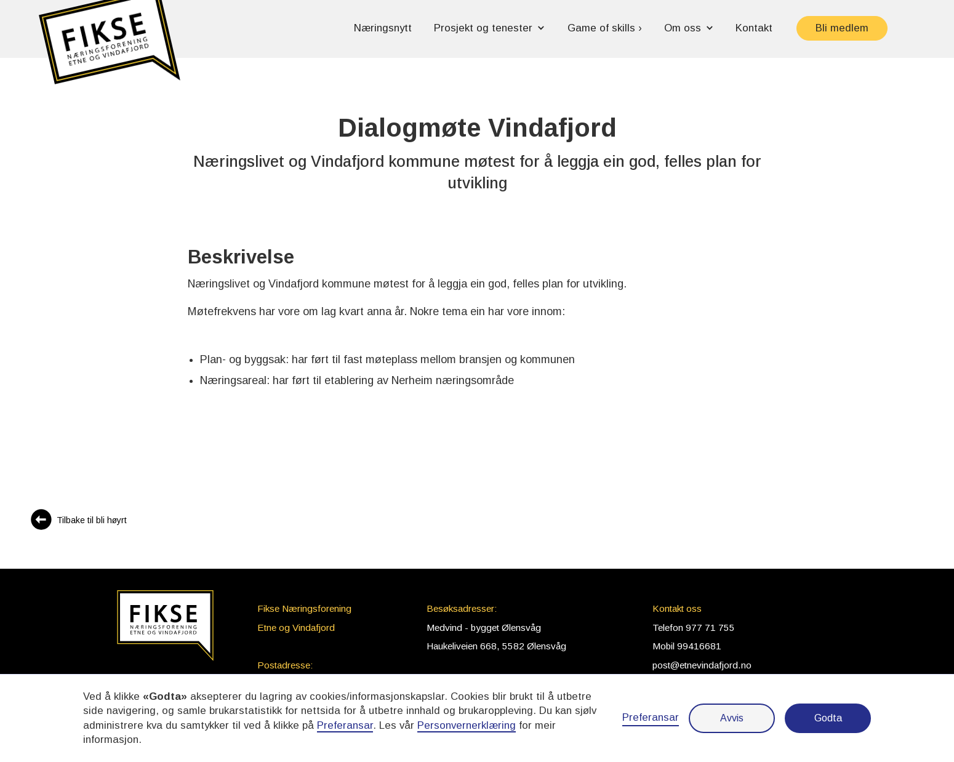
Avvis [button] (732, 718)
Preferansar (650, 717)
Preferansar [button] (345, 725)
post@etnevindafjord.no (702, 665)
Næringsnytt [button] (383, 28)
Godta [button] (828, 718)
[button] (109, 47)
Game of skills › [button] (604, 28)
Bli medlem (842, 28)
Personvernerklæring (466, 725)
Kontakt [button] (754, 28)
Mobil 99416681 (686, 646)
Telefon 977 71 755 (693, 627)
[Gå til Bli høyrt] (78, 521)
